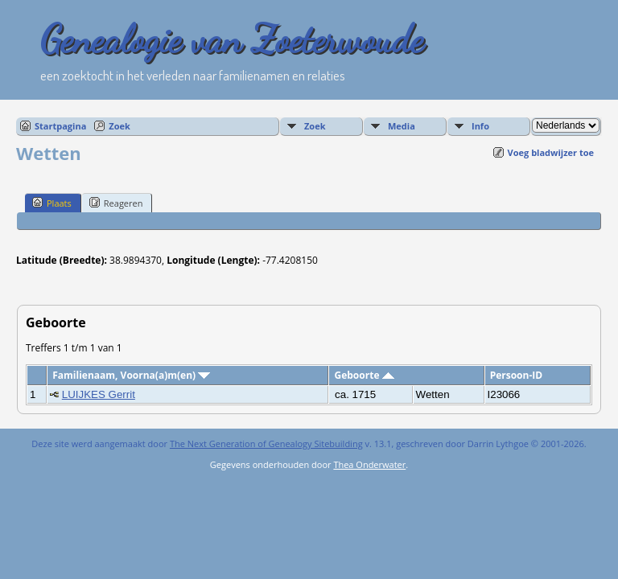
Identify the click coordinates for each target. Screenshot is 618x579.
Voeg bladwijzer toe (551, 152)
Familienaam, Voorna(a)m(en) (131, 375)
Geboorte (363, 375)
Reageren (116, 202)
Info (480, 126)
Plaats (52, 202)
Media (401, 126)
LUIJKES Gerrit (98, 394)
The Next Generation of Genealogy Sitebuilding (266, 443)
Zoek (119, 126)
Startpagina (60, 126)
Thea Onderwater (369, 464)
